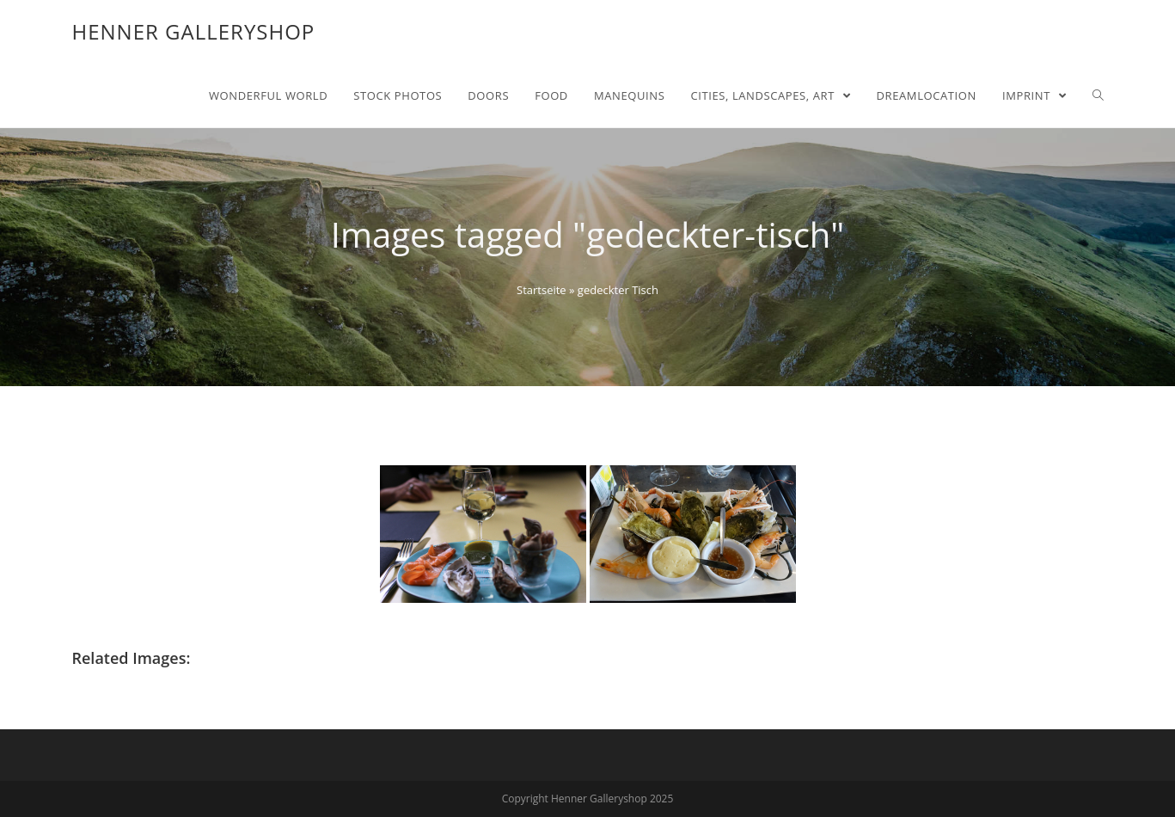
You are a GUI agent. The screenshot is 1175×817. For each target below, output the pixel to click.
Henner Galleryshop (193, 31)
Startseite (541, 290)
